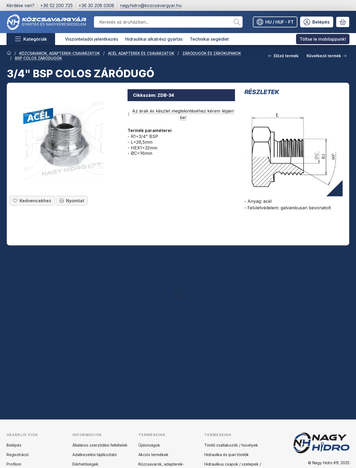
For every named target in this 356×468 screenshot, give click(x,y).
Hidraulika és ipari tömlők (226, 454)
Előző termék (283, 55)
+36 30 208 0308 (96, 5)
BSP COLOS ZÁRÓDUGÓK (38, 58)
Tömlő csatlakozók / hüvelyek (231, 445)
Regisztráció (18, 454)
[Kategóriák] (31, 39)
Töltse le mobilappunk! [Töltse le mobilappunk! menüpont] (323, 39)
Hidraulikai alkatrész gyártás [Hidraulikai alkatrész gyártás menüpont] (154, 39)
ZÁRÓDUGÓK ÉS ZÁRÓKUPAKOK (211, 53)
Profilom (14, 464)
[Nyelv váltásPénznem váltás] (275, 22)
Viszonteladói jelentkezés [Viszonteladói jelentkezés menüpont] (91, 39)
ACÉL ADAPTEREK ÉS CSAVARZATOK (141, 53)
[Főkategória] (9, 53)
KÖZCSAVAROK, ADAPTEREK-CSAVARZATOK (59, 53)
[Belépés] (316, 22)
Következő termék (327, 55)
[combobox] (168, 22)
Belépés (14, 445)
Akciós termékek (153, 454)
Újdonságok (149, 445)
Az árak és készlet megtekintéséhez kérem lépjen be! (181, 114)
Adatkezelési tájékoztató (94, 454)
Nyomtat (71, 200)
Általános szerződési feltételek (100, 445)
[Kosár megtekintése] (342, 22)
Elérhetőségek (85, 464)
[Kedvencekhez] (32, 200)
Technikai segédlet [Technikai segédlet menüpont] (209, 39)
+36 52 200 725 (56, 5)
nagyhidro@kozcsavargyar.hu (151, 5)
